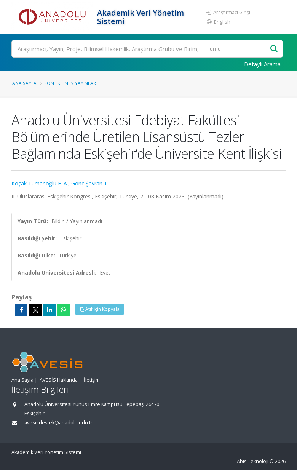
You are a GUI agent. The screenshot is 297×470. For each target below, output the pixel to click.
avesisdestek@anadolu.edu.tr (58, 422)
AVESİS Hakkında (59, 380)
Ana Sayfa (24, 83)
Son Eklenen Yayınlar (70, 83)
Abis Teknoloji (252, 461)
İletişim (92, 380)
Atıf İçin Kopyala (100, 309)
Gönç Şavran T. (90, 183)
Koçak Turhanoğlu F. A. (39, 183)
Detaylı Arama (262, 64)
